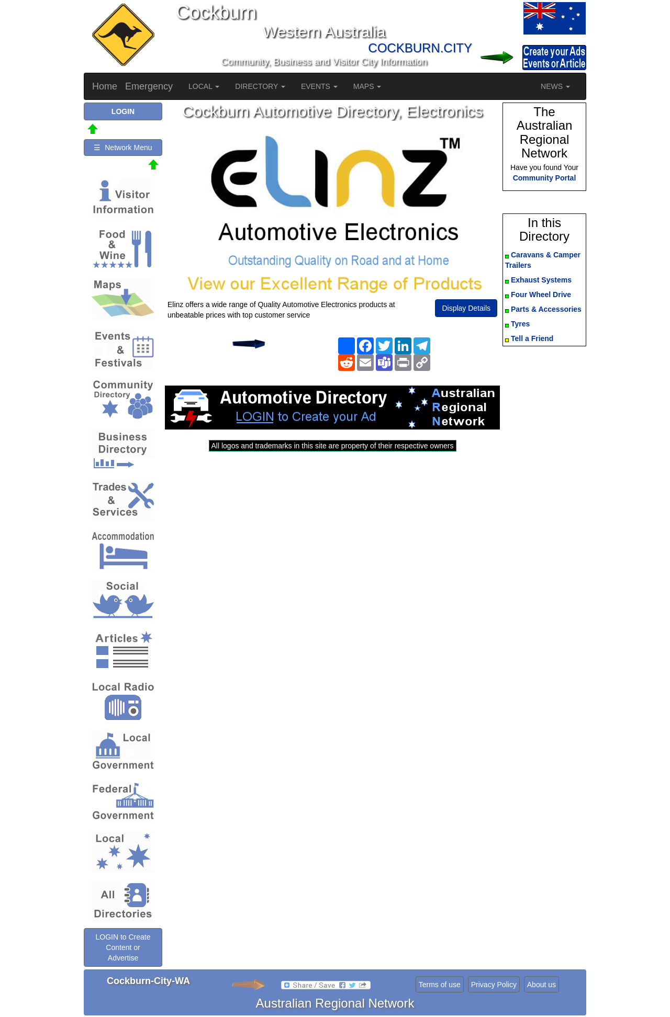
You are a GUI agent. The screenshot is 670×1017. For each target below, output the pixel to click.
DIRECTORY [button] (260, 86)
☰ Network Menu (123, 147)
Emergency (149, 86)
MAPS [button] (367, 86)
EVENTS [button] (319, 86)
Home (104, 86)
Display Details (466, 308)
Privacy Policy (494, 984)
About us (541, 984)
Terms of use (440, 984)
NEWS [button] (555, 86)
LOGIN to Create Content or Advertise (122, 947)
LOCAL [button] (203, 86)
